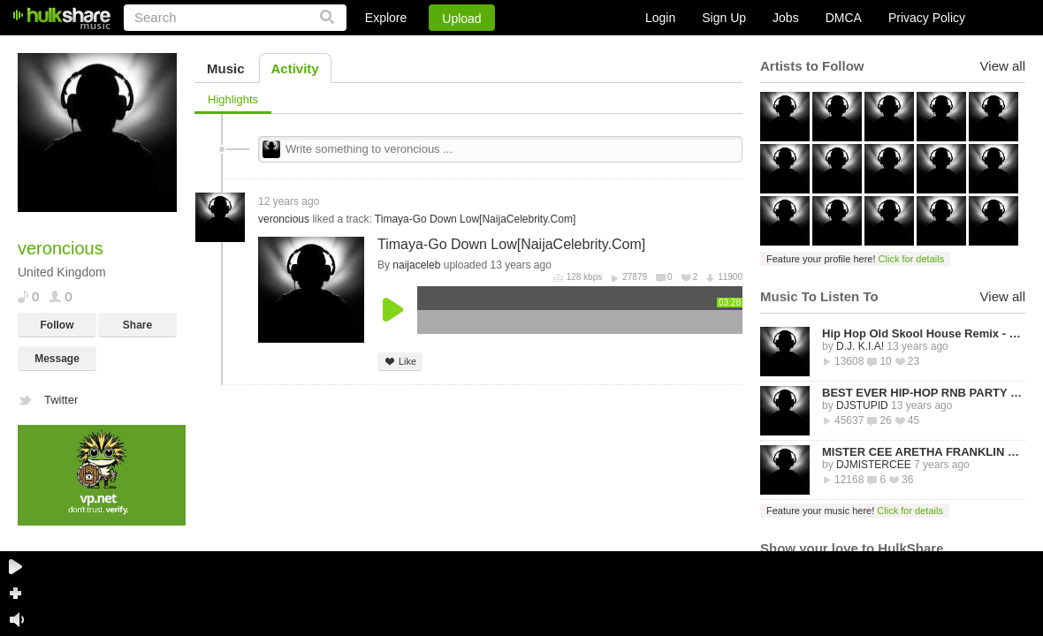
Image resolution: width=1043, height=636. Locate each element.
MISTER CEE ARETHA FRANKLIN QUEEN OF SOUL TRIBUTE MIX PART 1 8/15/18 (923, 451)
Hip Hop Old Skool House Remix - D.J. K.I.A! (923, 333)
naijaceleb (416, 265)
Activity (295, 68)
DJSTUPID (862, 405)
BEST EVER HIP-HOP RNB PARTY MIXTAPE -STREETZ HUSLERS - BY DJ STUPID (923, 392)
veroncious (283, 219)
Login (660, 18)
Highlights (233, 99)
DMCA (844, 18)
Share (137, 325)
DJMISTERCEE (873, 464)
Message (57, 358)
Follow (57, 325)
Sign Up (724, 18)
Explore (386, 18)
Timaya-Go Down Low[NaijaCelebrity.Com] (475, 219)
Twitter (61, 399)
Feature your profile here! (855, 259)
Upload (461, 18)
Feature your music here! (854, 510)
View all (1002, 65)
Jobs (786, 18)
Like (400, 361)
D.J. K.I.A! (860, 346)
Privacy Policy (926, 18)
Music (226, 68)
